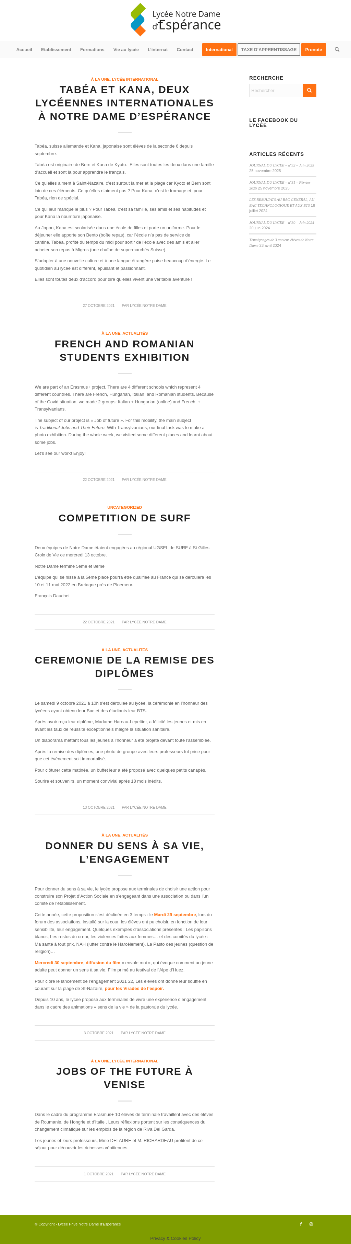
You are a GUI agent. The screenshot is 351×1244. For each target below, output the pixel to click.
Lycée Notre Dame (148, 305)
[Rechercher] (334, 49)
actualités (135, 333)
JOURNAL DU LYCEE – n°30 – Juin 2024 (281, 222)
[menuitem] (24, 49)
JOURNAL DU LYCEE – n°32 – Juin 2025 (281, 165)
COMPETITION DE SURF (125, 517)
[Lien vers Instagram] (311, 1224)
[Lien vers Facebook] (301, 1224)
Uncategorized (124, 507)
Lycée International (135, 79)
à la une (100, 79)
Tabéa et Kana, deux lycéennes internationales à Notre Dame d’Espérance (124, 103)
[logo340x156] (175, 20)
